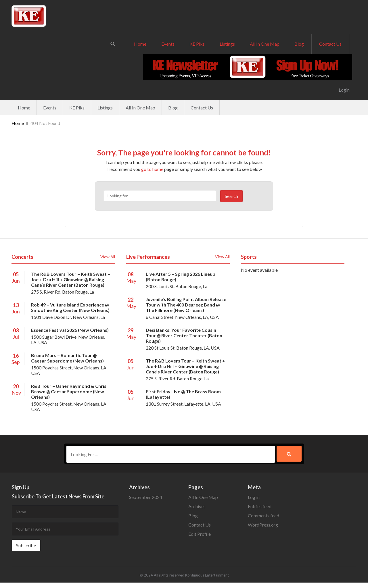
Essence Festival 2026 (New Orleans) (70, 330)
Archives (197, 507)
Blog (299, 44)
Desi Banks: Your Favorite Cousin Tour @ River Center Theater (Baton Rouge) (184, 335)
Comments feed (263, 517)
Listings (227, 44)
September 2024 (145, 498)
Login (344, 89)
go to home (152, 169)
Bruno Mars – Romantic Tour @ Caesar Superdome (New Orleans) (67, 357)
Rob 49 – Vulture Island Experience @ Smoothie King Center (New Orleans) (70, 307)
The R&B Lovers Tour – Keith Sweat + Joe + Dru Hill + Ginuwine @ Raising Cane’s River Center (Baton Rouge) (70, 279)
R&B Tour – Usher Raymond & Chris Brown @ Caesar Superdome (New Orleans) (68, 391)
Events (168, 44)
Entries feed (259, 507)
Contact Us (330, 44)
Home (140, 44)
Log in (254, 498)
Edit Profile (199, 535)
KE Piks (197, 44)
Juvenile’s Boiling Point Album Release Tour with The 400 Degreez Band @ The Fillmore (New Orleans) (186, 304)
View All (107, 256)
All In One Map (264, 44)
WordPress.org (263, 526)
